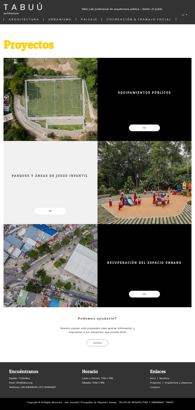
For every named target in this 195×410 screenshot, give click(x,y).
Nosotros (164, 378)
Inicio (153, 378)
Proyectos (155, 382)
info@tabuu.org (24, 382)
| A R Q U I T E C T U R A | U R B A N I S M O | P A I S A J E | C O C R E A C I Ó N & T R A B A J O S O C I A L (90, 19)
